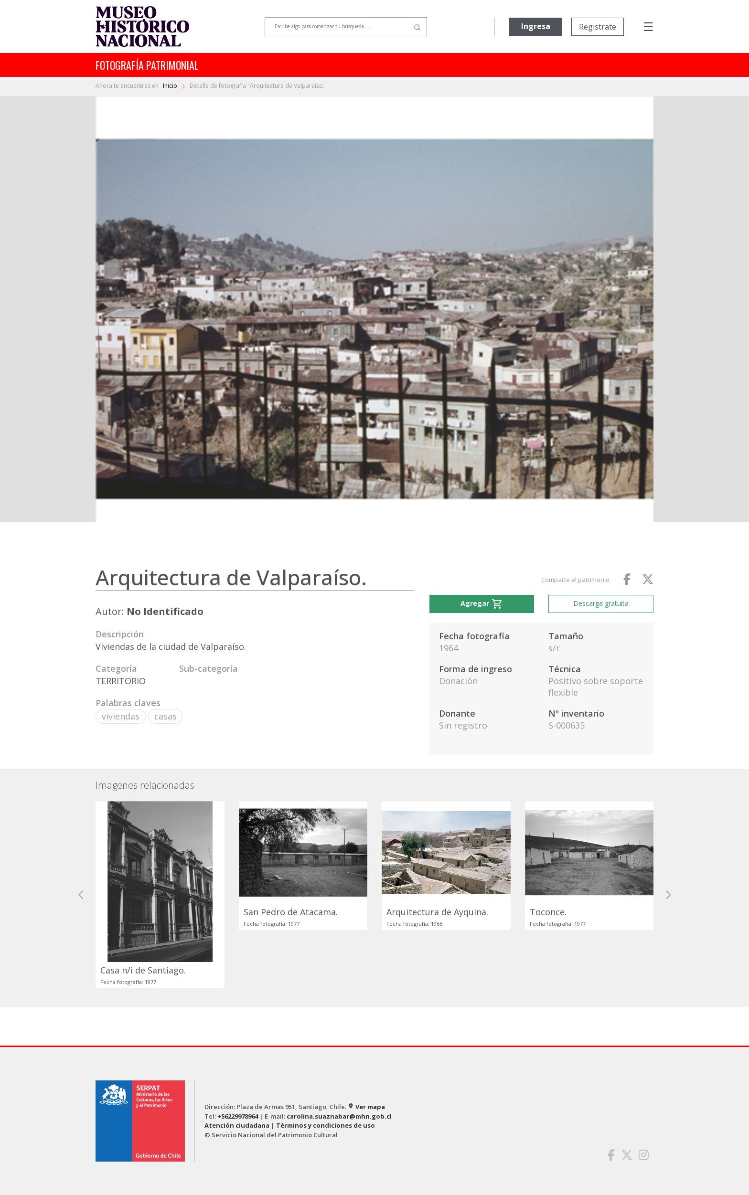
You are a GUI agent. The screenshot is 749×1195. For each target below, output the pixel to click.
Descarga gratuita (601, 603)
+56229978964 (237, 1116)
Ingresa (535, 26)
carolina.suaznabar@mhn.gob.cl (339, 1116)
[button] (81, 894)
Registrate (597, 26)
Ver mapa (366, 1106)
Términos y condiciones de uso (325, 1125)
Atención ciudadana (236, 1125)
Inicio (171, 86)
